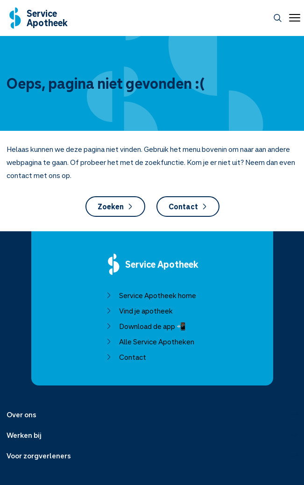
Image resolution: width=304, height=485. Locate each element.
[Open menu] (293, 17)
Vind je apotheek (139, 311)
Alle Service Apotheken (150, 341)
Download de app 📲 (145, 326)
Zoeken (115, 206)
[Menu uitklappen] (152, 414)
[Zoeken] (278, 18)
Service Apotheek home (151, 295)
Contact (187, 206)
